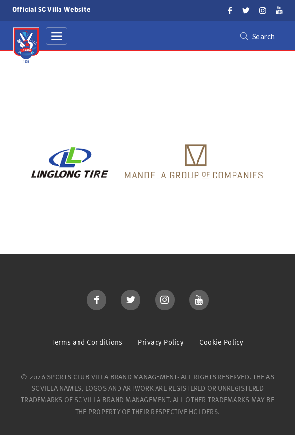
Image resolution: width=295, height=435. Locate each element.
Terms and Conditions (86, 342)
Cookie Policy (221, 342)
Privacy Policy (161, 342)
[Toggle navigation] (56, 36)
